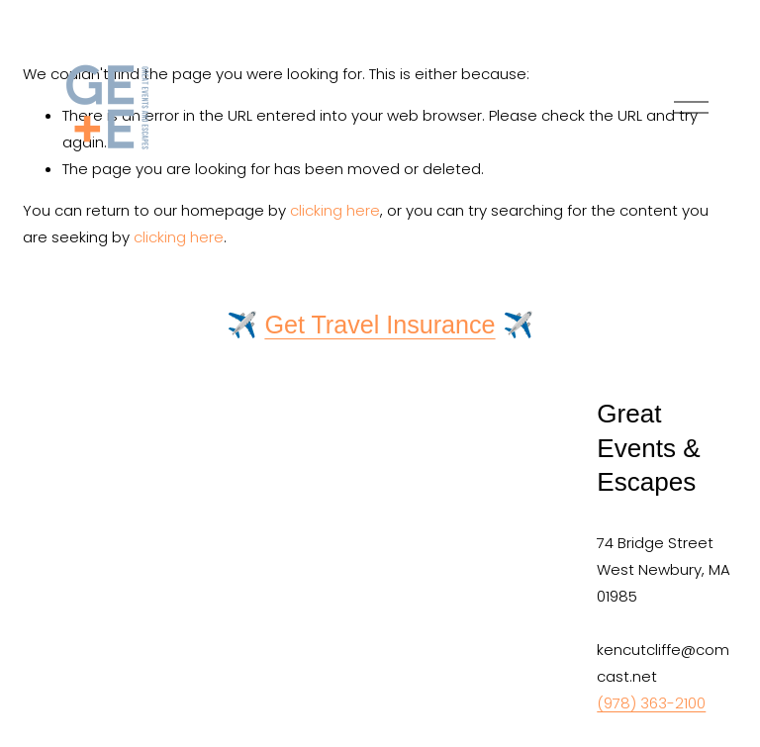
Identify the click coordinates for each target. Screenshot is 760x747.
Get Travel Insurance (379, 324)
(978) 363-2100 (651, 703)
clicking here (179, 237)
